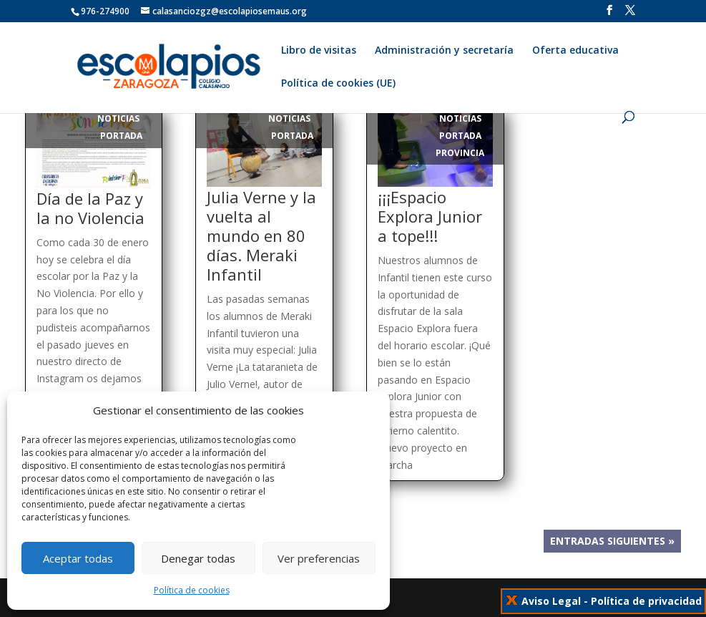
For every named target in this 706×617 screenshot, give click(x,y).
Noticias (118, 118)
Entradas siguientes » (612, 541)
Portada (121, 136)
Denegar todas (198, 558)
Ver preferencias (319, 558)
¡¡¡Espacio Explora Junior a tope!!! (430, 216)
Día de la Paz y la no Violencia (90, 208)
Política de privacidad (646, 601)
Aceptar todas (78, 558)
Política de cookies (192, 590)
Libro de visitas (318, 51)
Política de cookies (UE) (338, 83)
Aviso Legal (551, 601)
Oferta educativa (575, 51)
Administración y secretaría (444, 51)
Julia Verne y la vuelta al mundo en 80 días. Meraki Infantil (261, 235)
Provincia (460, 153)
